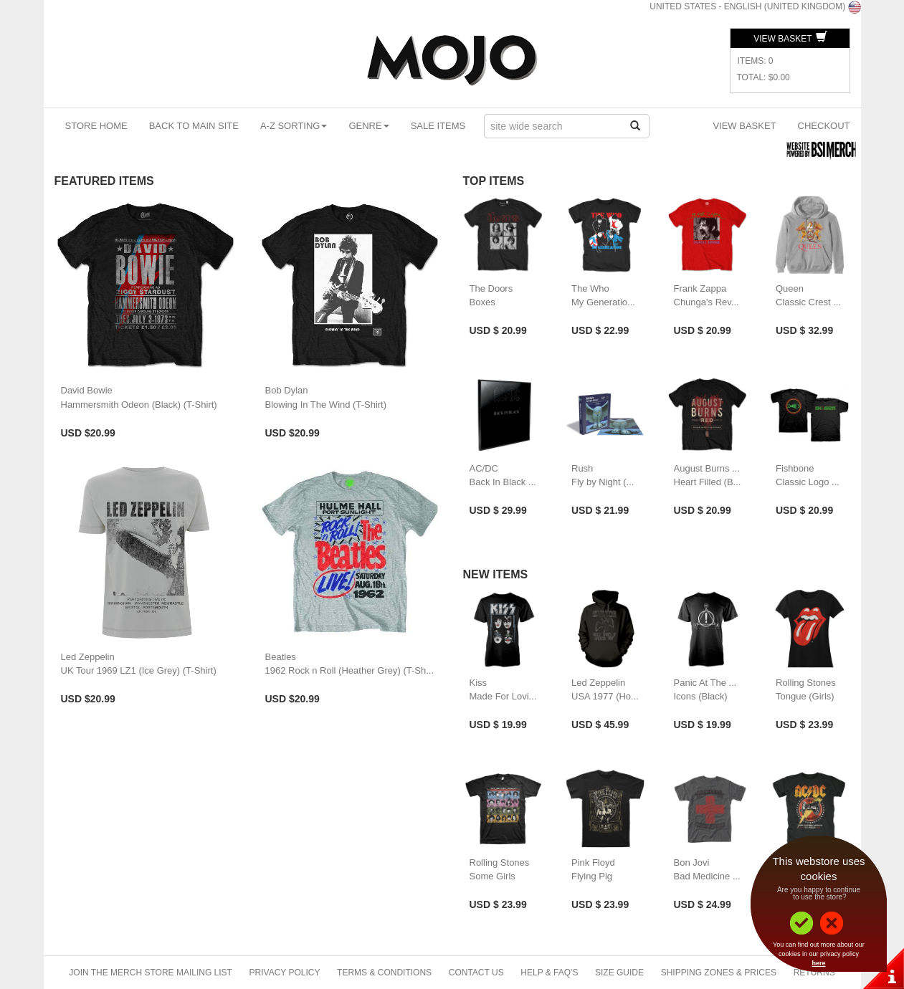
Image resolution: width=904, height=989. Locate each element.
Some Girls (492, 876)
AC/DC (484, 468)
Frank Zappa (700, 288)
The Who (590, 288)
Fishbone (795, 468)
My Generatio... (603, 302)
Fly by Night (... (602, 482)
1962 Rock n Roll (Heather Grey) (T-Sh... (349, 670)
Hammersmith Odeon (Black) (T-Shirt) (139, 404)
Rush (582, 468)
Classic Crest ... (808, 302)
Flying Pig (591, 876)
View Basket (790, 39)
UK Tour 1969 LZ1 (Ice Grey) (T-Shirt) (139, 670)
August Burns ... (707, 468)
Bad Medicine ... (707, 876)
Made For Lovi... (503, 696)
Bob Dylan (286, 390)
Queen (790, 288)
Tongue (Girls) (805, 696)
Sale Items (438, 125)
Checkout (824, 125)
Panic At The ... (705, 682)
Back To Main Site (194, 125)
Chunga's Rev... (706, 302)
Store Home (96, 125)
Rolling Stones (806, 682)
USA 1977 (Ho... (605, 696)
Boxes (482, 302)
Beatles (280, 656)
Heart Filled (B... (707, 482)
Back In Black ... (503, 482)
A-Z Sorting (294, 125)
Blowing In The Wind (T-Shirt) (326, 404)
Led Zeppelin (88, 656)
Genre (368, 125)
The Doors (491, 288)
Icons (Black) (701, 696)
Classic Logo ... (807, 482)
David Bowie (87, 390)
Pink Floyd (593, 862)
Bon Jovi (692, 862)
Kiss (478, 682)
